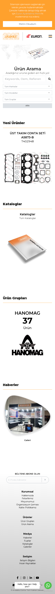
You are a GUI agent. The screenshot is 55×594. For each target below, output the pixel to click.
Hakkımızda (28, 495)
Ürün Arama (27, 524)
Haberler (27, 538)
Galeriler (27, 547)
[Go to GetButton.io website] (48, 591)
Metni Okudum (27, 24)
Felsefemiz (27, 498)
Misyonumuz (27, 501)
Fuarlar (27, 541)
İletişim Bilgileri (27, 560)
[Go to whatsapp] (48, 585)
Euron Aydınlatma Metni (28, 13)
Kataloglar (27, 544)
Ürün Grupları (27, 521)
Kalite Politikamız (27, 507)
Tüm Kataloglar (27, 218)
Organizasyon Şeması (27, 504)
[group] (27, 162)
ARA (27, 105)
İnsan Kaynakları (27, 563)
